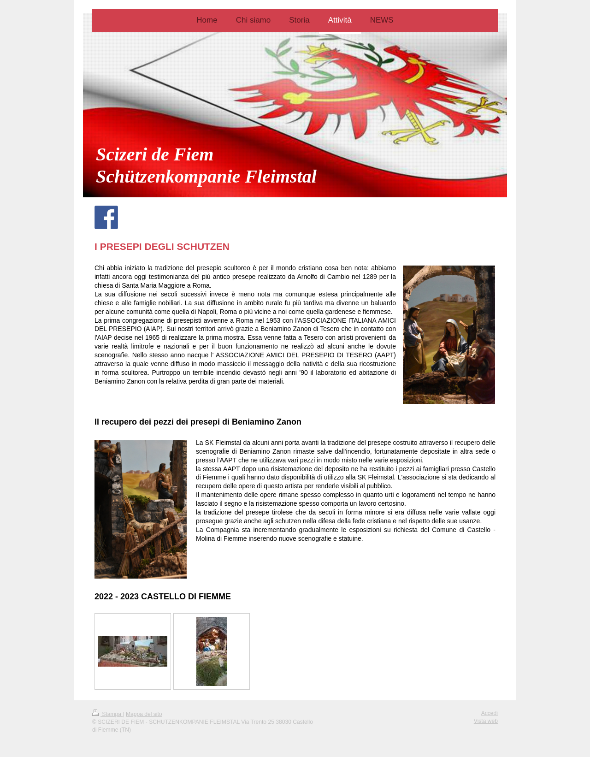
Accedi (489, 713)
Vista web (486, 721)
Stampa (107, 714)
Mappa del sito (144, 714)
